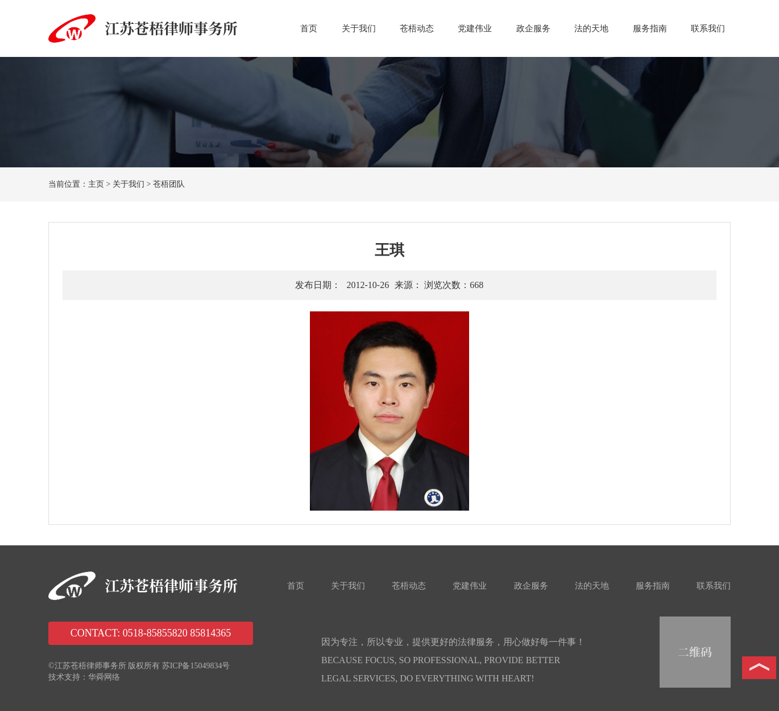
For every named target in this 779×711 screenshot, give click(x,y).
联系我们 (708, 28)
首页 (308, 28)
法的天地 (591, 28)
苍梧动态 (417, 28)
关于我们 (359, 28)
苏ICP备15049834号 (196, 665)
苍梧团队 (169, 184)
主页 (96, 184)
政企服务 (533, 28)
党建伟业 (475, 28)
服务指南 (650, 28)
